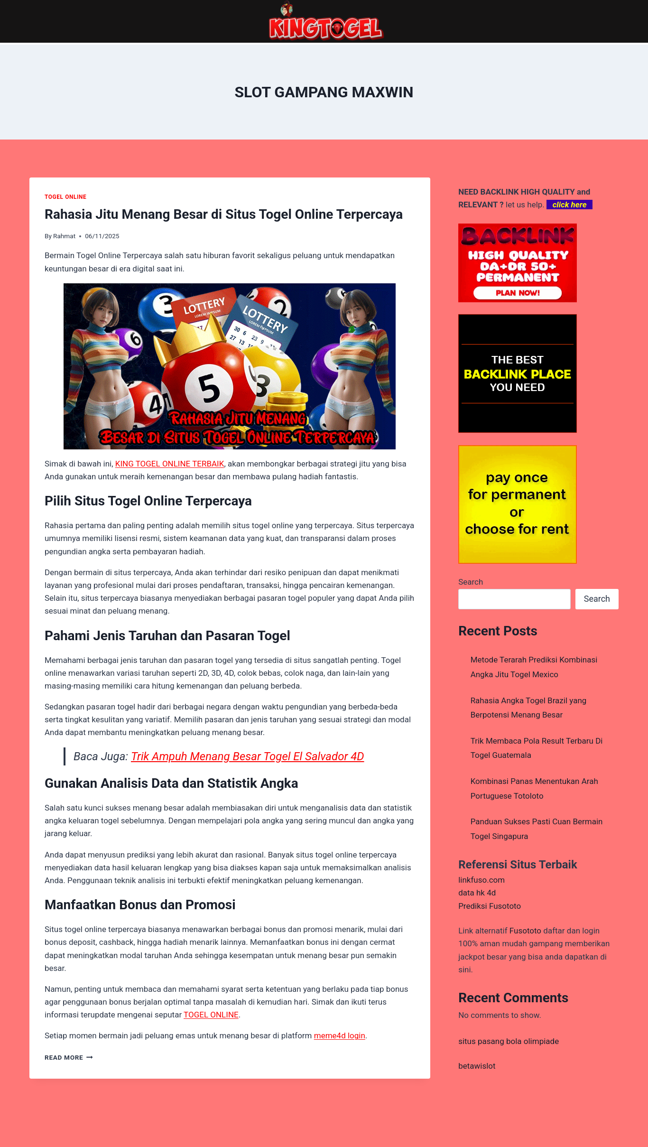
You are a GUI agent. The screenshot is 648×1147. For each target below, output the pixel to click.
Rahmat (64, 236)
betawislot (476, 1066)
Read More (69, 1057)
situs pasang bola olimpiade (508, 1041)
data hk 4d (477, 892)
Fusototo (525, 930)
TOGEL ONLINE (65, 197)
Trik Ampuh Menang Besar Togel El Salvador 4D (247, 756)
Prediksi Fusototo (489, 906)
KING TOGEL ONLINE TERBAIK (169, 463)
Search (470, 582)
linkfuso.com (481, 880)
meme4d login (339, 1035)
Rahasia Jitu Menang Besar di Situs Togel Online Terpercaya (224, 214)
